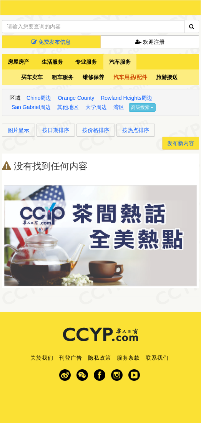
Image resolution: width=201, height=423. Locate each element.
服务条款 (128, 358)
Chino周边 (39, 98)
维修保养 (93, 77)
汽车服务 (120, 62)
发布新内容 (180, 143)
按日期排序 (55, 130)
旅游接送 (167, 77)
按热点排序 (135, 130)
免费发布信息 (51, 42)
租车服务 (62, 77)
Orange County (76, 98)
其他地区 (68, 107)
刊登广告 (70, 358)
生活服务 (52, 62)
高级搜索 (142, 107)
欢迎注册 (149, 42)
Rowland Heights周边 (126, 98)
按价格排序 (95, 130)
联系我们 (157, 358)
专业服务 (86, 62)
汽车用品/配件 (130, 77)
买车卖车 (32, 77)
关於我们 (41, 358)
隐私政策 (99, 358)
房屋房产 (18, 62)
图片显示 (18, 130)
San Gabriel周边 (31, 107)
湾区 (118, 107)
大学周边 (96, 107)
